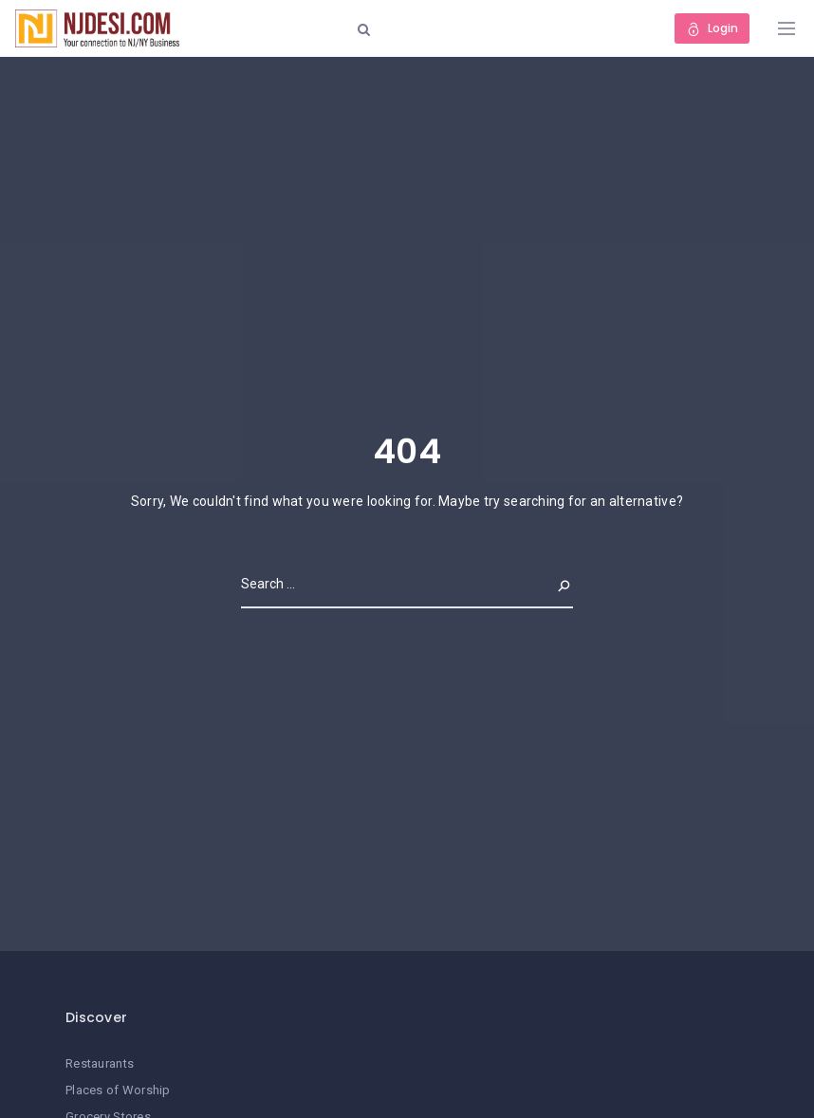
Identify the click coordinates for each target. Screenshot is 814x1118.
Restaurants (99, 1063)
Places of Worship (118, 1090)
